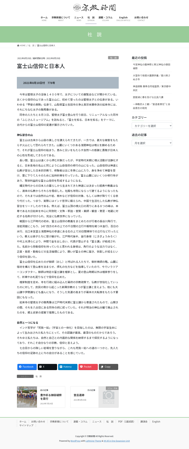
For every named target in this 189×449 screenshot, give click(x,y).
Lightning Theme (93, 440)
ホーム (22, 421)
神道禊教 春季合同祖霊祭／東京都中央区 (152, 88)
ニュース (97, 421)
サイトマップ (26, 425)
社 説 (113, 57)
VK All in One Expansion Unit (117, 440)
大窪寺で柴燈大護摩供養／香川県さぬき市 (151, 77)
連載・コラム (80, 421)
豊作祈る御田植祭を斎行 (51, 397)
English (156, 421)
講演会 (143, 421)
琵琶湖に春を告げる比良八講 (148, 97)
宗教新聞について (59, 421)
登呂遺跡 (79, 395)
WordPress (76, 440)
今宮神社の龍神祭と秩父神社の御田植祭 (151, 66)
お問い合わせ (38, 421)
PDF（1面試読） (127, 421)
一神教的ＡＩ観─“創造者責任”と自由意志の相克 (151, 106)
